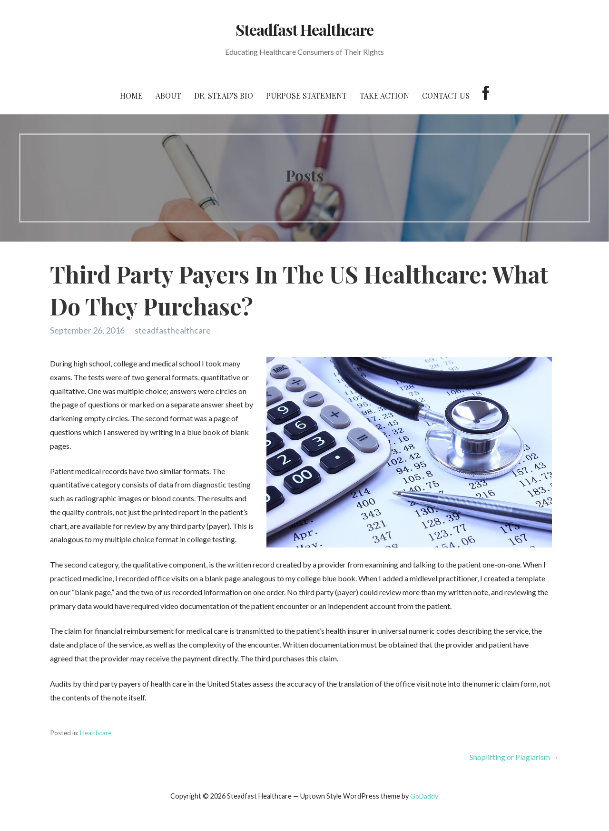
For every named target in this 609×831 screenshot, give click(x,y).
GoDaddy (424, 796)
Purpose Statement (306, 96)
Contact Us (446, 96)
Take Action (384, 96)
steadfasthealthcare (173, 330)
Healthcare (95, 733)
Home (131, 96)
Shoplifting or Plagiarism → (514, 756)
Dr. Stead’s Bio (223, 96)
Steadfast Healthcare (304, 29)
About (168, 96)
